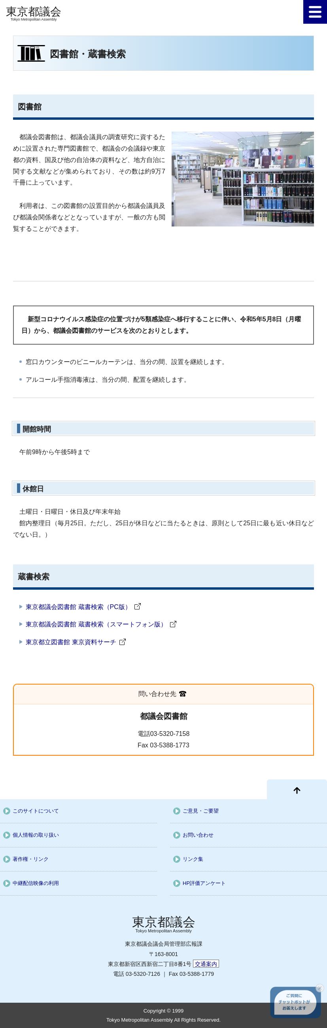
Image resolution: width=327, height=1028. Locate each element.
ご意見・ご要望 (201, 811)
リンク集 (193, 859)
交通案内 (206, 964)
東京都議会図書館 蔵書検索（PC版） (78, 607)
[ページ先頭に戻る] (297, 789)
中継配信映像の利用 (36, 883)
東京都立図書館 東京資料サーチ (71, 642)
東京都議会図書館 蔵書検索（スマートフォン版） (96, 624)
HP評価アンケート (204, 883)
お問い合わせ (198, 835)
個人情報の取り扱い (36, 835)
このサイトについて (36, 811)
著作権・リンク (31, 859)
